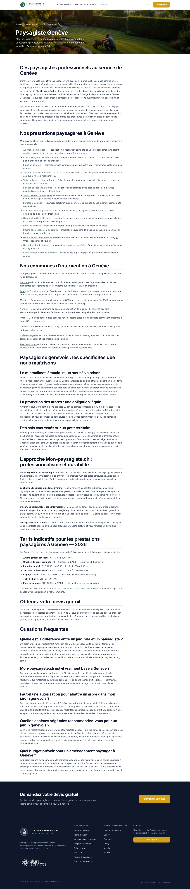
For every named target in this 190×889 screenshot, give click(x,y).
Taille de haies (30, 180)
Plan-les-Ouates (28, 344)
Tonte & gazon (80, 835)
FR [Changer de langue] (147, 5)
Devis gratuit (161, 5)
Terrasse (78, 852)
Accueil (19, 24)
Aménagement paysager (35, 149)
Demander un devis (154, 798)
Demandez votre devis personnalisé (80, 588)
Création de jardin (32, 157)
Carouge (24, 282)
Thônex (24, 326)
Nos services (63, 4)
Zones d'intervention (85, 4)
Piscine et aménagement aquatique (40, 230)
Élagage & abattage (82, 844)
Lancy (23, 291)
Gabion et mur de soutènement (38, 237)
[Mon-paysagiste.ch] (35, 4)
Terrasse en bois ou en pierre (37, 195)
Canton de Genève (112, 830)
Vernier (23, 309)
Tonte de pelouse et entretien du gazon (42, 172)
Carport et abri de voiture (36, 245)
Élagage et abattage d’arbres (37, 187)
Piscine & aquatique (83, 857)
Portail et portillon (32, 225)
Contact (103, 4)
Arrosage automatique (34, 210)
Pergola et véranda (32, 203)
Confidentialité (164, 882)
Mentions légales (148, 882)
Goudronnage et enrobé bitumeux (40, 252)
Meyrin (23, 300)
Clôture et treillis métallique (36, 218)
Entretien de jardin (32, 165)
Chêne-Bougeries (29, 335)
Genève (107, 835)
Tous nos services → (83, 861)
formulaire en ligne (96, 522)
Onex (22, 317)
